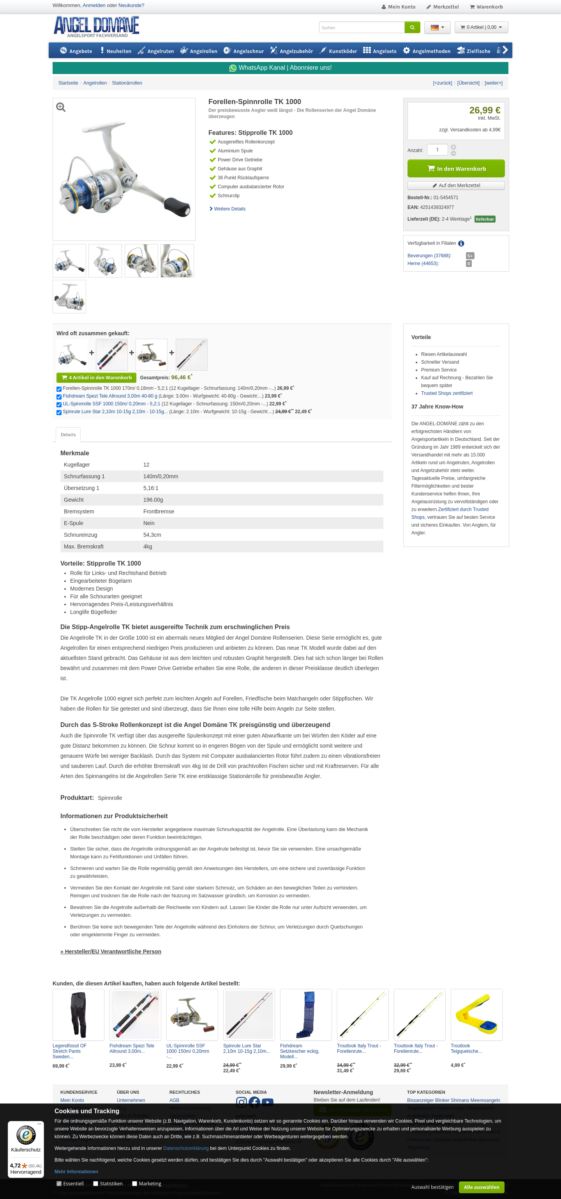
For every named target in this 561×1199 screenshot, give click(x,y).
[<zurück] (442, 83)
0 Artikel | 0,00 (481, 27)
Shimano (460, 1100)
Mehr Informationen (76, 1171)
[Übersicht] (468, 83)
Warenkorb (486, 7)
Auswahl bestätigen (432, 1187)
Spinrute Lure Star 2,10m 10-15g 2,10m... (246, 1048)
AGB (174, 1100)
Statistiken (111, 1183)
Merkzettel (442, 7)
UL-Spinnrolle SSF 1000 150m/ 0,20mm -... (187, 1051)
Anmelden (94, 5)
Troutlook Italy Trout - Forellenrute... (359, 1048)
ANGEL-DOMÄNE (100, 27)
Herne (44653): (423, 263)
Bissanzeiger (420, 1100)
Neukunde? (131, 5)
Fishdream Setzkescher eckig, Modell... (299, 1051)
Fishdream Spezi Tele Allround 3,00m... (131, 1048)
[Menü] (39, 1125)
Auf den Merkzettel (456, 185)
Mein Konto (398, 7)
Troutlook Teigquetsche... (466, 1048)
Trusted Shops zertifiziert (447, 393)
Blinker (442, 1100)
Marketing (150, 1183)
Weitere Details (227, 209)
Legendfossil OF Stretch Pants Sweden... (69, 1051)
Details (68, 434)
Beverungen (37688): (430, 255)
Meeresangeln (485, 1100)
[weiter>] (494, 83)
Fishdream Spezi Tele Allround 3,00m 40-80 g (110, 396)
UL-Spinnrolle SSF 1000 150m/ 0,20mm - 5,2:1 (111, 404)
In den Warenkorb (456, 168)
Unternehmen (131, 1100)
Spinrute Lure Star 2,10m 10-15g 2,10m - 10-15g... (115, 411)
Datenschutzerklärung (186, 1148)
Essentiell (73, 1183)
